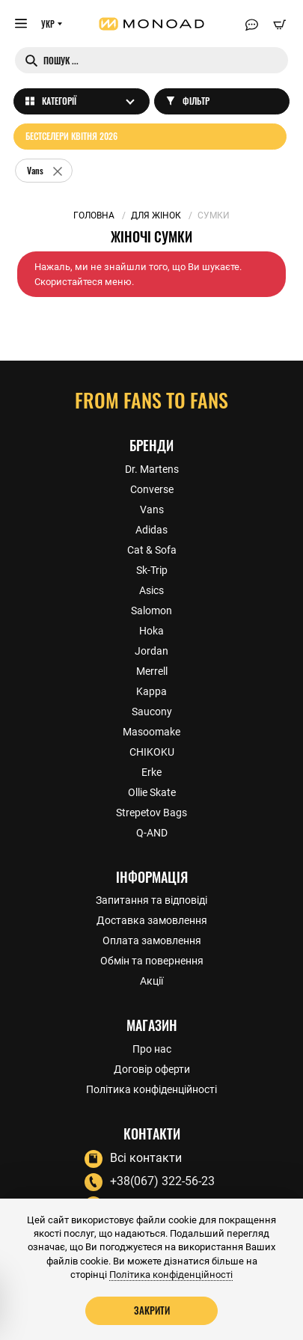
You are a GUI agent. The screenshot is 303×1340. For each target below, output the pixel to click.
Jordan (151, 651)
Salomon (151, 611)
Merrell (152, 671)
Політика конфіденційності (151, 1089)
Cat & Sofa (152, 550)
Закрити (152, 1310)
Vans (152, 509)
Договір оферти (152, 1069)
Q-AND (152, 833)
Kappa (151, 691)
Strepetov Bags (151, 813)
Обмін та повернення (151, 961)
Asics (151, 590)
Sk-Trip (152, 570)
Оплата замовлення (151, 940)
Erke (151, 772)
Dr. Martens (152, 469)
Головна (93, 215)
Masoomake (151, 732)
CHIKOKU (151, 752)
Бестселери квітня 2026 (71, 135)
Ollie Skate (152, 792)
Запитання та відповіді (151, 900)
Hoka (151, 631)
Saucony (152, 712)
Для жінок (156, 215)
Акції (151, 981)
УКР (48, 24)
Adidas (151, 530)
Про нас (151, 1049)
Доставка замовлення (152, 920)
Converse (152, 489)
